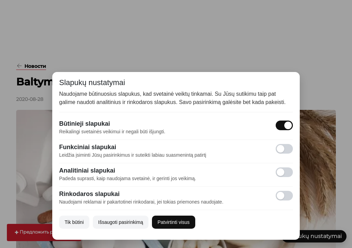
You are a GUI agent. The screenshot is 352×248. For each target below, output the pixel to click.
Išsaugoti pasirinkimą (120, 222)
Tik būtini (74, 222)
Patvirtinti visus (173, 222)
